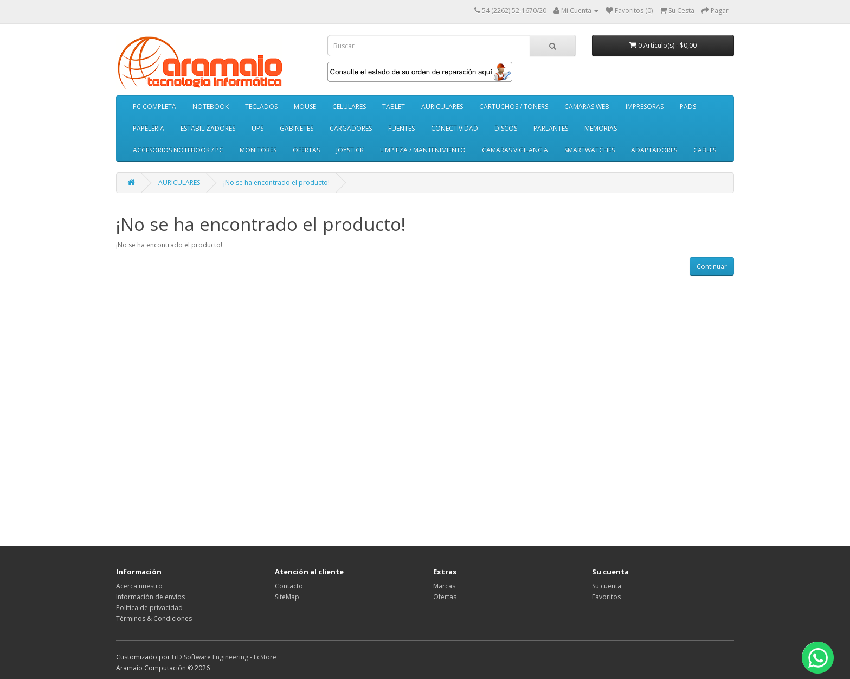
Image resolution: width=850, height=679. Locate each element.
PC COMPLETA (154, 106)
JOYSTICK (350, 150)
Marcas (444, 586)
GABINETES (296, 128)
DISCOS (505, 128)
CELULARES (349, 106)
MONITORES (258, 150)
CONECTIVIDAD (454, 128)
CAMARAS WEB (586, 106)
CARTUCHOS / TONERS (513, 106)
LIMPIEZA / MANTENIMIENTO (423, 150)
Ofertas (444, 596)
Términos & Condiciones (154, 618)
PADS (688, 106)
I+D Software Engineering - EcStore (224, 657)
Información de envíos (150, 596)
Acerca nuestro (139, 586)
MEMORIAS (600, 128)
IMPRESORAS (645, 106)
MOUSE (305, 106)
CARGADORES (351, 128)
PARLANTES (550, 128)
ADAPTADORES (654, 150)
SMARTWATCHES (589, 150)
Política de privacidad (149, 607)
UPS (257, 128)
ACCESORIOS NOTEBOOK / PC (178, 150)
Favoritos (606, 596)
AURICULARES (442, 106)
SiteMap (287, 596)
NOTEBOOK (210, 106)
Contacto (289, 586)
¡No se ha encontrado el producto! (276, 182)
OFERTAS (306, 150)
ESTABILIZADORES (208, 128)
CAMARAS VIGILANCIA (515, 150)
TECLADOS (261, 106)
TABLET (393, 106)
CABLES (704, 150)
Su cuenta (606, 586)
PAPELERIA (148, 128)
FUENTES (401, 128)
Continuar (712, 266)
